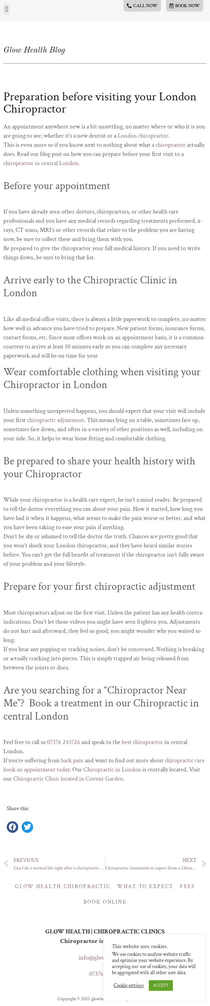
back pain (72, 760)
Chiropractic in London (112, 769)
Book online (105, 902)
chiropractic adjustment (55, 420)
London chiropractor (143, 136)
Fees (187, 886)
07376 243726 (63, 742)
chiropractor (171, 145)
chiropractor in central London (40, 163)
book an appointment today (36, 769)
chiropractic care (185, 760)
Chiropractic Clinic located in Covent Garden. (69, 779)
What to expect (145, 886)
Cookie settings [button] (129, 986)
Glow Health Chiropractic (62, 886)
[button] (6, 9)
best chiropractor (142, 742)
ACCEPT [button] (161, 985)
